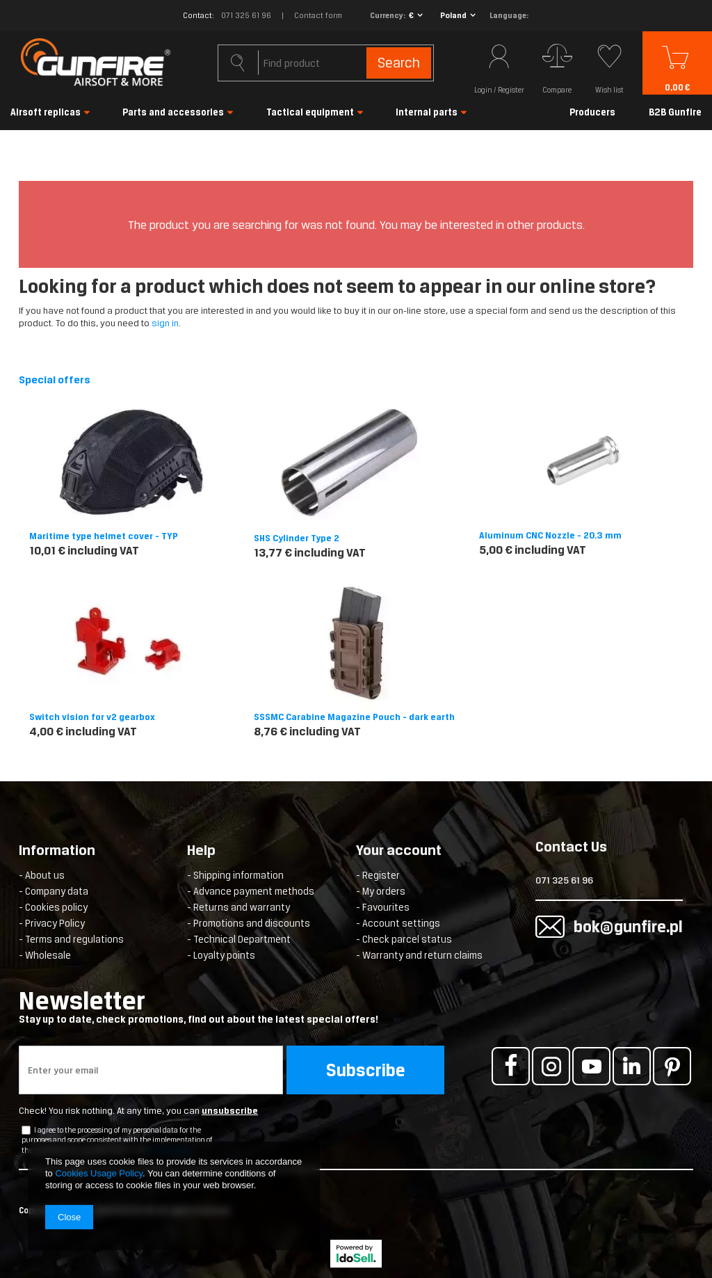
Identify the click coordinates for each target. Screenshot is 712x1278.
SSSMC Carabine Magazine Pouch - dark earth (354, 717)
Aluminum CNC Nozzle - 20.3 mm (550, 535)
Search (398, 62)
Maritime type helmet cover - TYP (103, 536)
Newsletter (238, 1006)
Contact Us (571, 848)
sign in (165, 323)
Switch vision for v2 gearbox (92, 717)
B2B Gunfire (675, 112)
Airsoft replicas (45, 112)
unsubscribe (230, 1110)
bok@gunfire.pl (590, 926)
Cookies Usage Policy (98, 1173)
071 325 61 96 (246, 15)
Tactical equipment (310, 112)
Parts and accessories (173, 112)
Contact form (318, 15)
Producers (592, 112)
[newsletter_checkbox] (26, 1130)
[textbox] (326, 63)
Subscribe (365, 1070)
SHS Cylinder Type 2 (296, 538)
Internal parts (427, 112)
